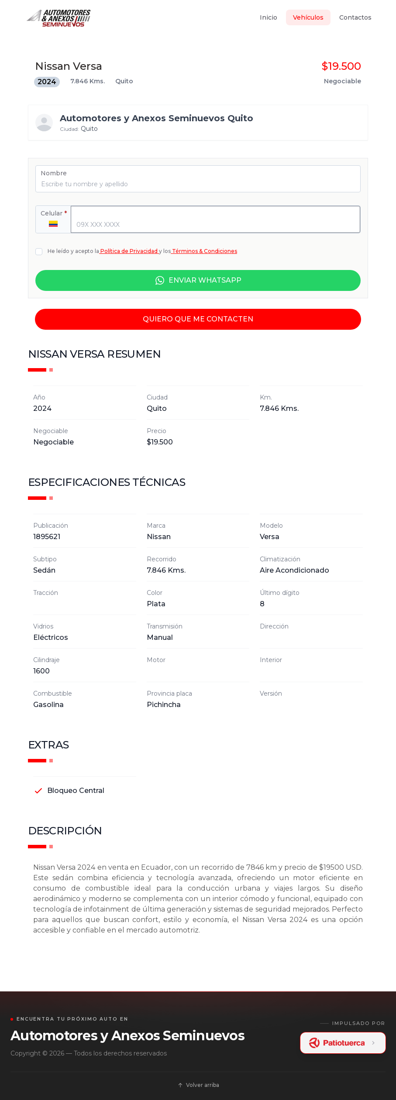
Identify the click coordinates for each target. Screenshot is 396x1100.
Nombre (54, 173)
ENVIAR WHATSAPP (198, 280)
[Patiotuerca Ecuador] (343, 1042)
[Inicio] (58, 17)
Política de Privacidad (129, 251)
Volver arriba (198, 1085)
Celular (54, 213)
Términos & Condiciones (204, 251)
